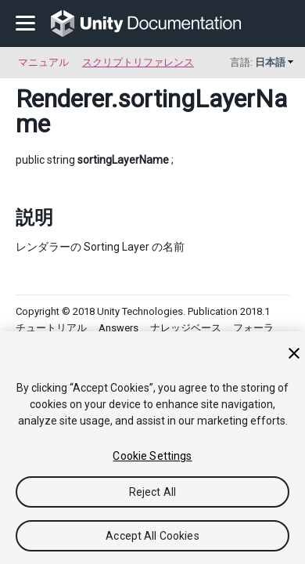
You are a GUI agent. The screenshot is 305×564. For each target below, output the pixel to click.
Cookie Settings (152, 456)
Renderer (63, 99)
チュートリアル (51, 328)
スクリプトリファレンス (138, 62)
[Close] (294, 353)
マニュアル (43, 62)
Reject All (152, 492)
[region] (152, 447)
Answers (118, 328)
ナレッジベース (185, 328)
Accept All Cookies (152, 536)
